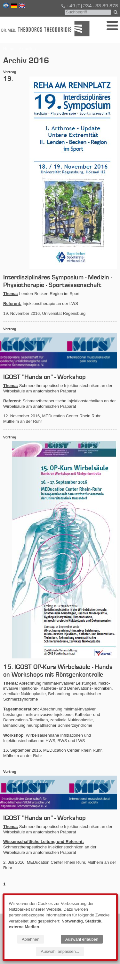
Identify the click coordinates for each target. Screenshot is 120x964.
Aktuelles (27, 48)
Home (8, 48)
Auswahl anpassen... (60, 951)
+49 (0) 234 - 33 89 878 (89, 6)
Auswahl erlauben (81, 939)
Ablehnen (30, 939)
